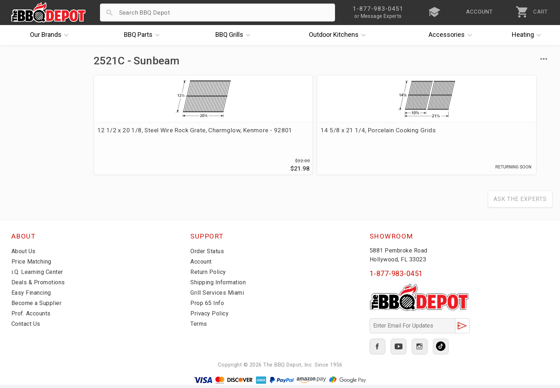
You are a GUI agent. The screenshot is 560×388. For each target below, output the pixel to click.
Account (202, 264)
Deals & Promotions (39, 285)
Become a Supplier (37, 306)
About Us (24, 254)
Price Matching (32, 264)
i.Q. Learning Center (39, 275)
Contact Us (27, 326)
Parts (143, 35)
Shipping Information (220, 285)
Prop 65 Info (208, 306)
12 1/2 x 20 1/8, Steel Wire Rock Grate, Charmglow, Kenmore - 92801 (143, 139)
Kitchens (339, 35)
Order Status (208, 254)
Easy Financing (32, 295)
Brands (51, 35)
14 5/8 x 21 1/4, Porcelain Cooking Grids (263, 134)
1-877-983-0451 (396, 276)
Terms (199, 326)
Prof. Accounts (32, 316)
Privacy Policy (210, 316)
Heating (528, 35)
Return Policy (209, 275)
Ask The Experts (520, 202)
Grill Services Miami (218, 295)
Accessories (452, 35)
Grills (234, 35)
